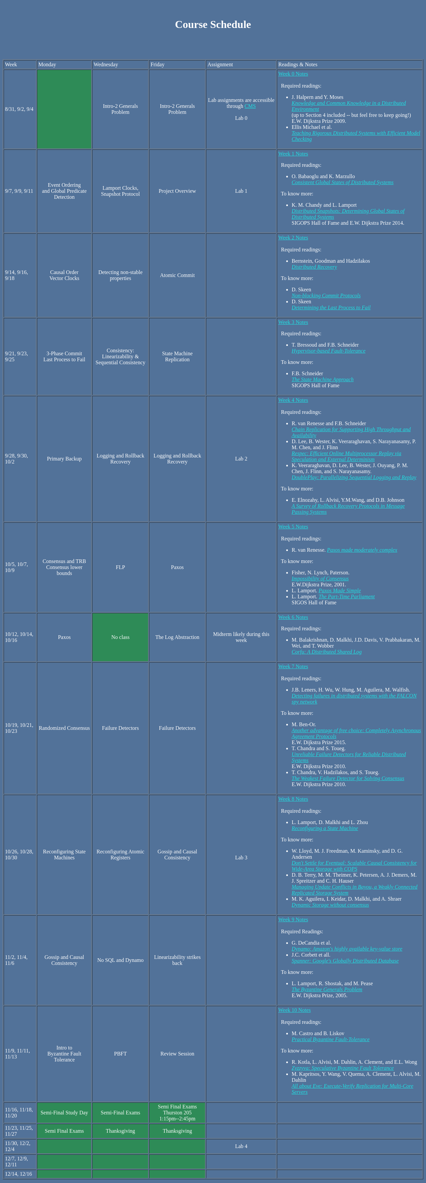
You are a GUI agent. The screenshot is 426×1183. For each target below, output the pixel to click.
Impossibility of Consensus (320, 579)
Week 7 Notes (293, 667)
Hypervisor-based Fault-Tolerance (328, 352)
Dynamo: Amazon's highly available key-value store (347, 950)
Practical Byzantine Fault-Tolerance (330, 1040)
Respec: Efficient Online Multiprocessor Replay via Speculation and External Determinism (346, 457)
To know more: (295, 840)
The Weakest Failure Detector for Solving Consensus (348, 779)
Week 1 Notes (293, 154)
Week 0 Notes (293, 75)
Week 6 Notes (293, 618)
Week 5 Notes (293, 527)
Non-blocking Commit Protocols (326, 296)
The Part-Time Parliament (347, 597)
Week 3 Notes (293, 323)
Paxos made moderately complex (362, 551)
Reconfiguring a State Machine (325, 829)
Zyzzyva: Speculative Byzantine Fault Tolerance (343, 1069)
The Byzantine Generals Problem (327, 990)
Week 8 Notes (293, 800)
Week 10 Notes (294, 1011)
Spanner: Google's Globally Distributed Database (345, 962)
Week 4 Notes (293, 401)
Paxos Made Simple (340, 591)
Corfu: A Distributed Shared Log (326, 653)
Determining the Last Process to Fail (331, 308)
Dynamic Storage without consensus (330, 906)
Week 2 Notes (293, 238)
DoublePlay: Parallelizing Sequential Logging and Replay (354, 478)
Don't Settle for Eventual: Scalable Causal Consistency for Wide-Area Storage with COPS (354, 867)
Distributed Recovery (314, 268)
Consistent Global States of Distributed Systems (342, 183)
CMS (250, 107)
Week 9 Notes (293, 920)
